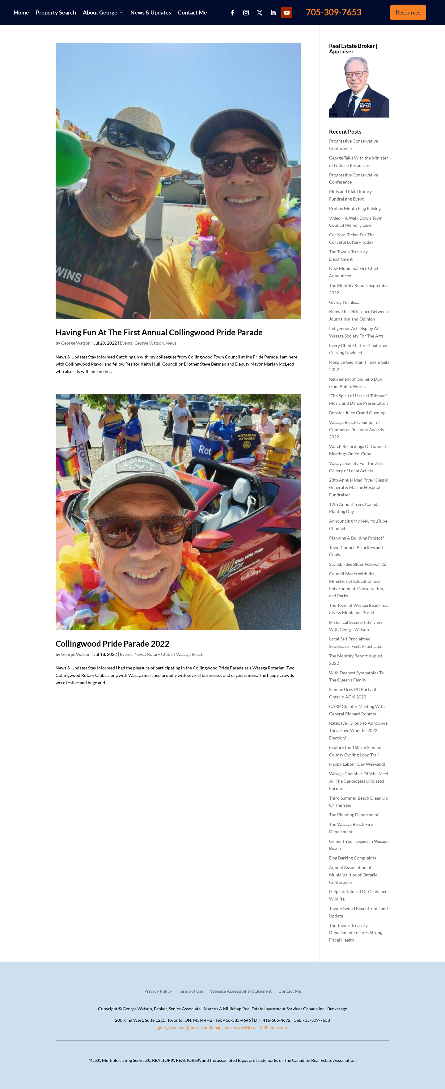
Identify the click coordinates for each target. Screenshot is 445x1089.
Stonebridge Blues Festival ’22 (357, 564)
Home (21, 12)
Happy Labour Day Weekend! (357, 764)
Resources (408, 12)
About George (100, 12)
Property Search (56, 12)
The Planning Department (354, 814)
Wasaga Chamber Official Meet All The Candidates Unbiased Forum (358, 781)
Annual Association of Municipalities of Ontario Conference (353, 875)
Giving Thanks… (344, 302)
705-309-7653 (334, 12)
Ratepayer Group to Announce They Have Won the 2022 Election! (358, 730)
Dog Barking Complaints (352, 857)
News (171, 343)
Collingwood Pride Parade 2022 (112, 643)
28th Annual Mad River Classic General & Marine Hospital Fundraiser (358, 487)
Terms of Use (191, 991)
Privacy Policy (158, 991)
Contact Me (192, 12)
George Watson (76, 343)
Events (126, 343)
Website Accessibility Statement (241, 991)
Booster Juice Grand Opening (357, 412)
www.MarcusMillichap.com (260, 1027)
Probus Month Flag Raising (355, 208)
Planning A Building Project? (356, 537)
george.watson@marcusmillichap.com (194, 1027)
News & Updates (150, 12)
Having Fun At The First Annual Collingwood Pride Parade (159, 332)
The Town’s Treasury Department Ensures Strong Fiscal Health (355, 933)
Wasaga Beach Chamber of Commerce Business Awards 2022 (356, 430)
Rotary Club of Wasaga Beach (175, 654)
